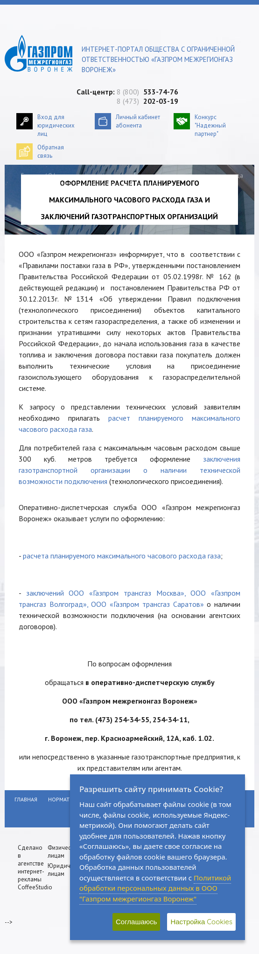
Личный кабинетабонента (138, 121)
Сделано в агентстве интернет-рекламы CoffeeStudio (35, 867)
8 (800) (147, 91)
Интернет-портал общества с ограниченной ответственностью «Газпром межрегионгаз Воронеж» (158, 59)
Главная (32, 176)
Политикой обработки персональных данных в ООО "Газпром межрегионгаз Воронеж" (155, 888)
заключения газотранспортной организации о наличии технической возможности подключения (129, 470)
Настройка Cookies (201, 921)
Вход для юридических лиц (56, 125)
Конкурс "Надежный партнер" (210, 125)
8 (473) (147, 101)
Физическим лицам (64, 852)
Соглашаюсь (136, 921)
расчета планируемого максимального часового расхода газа (122, 555)
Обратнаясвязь (50, 151)
